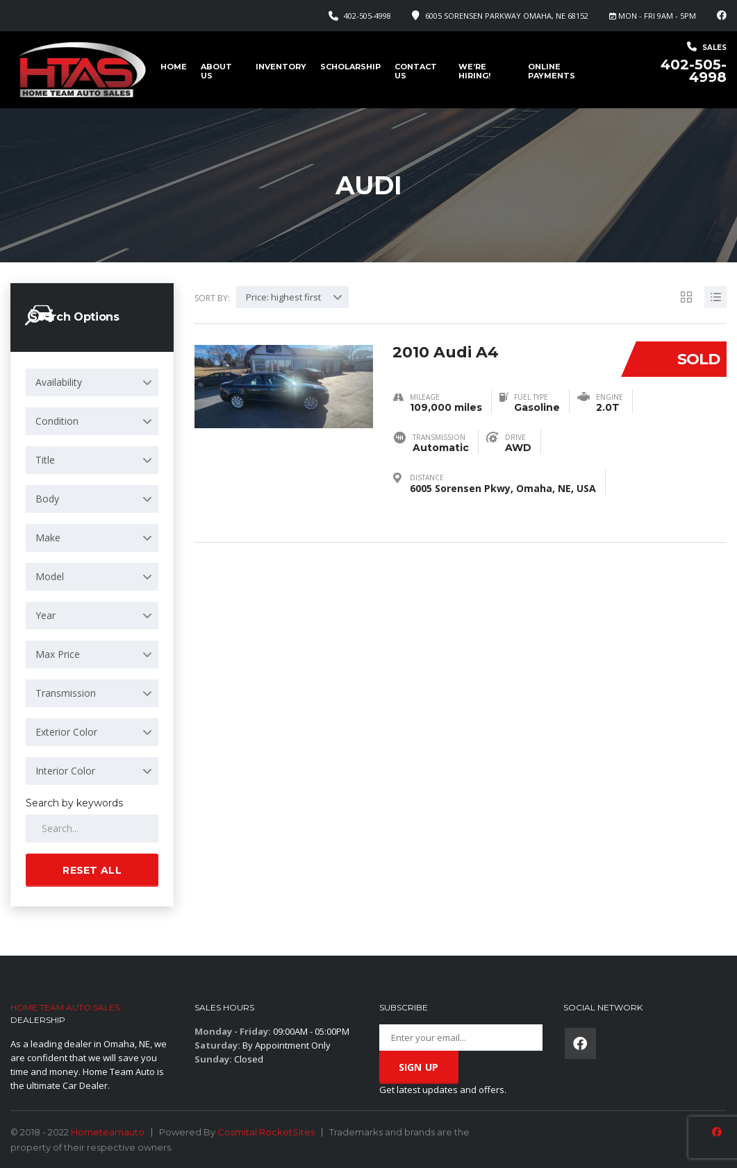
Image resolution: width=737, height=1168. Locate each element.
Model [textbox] (49, 576)
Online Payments (551, 71)
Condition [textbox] (56, 421)
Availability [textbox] (58, 382)
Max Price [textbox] (57, 654)
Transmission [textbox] (65, 693)
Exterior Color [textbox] (66, 731)
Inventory (281, 66)
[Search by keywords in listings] (92, 829)
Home (173, 66)
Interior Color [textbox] (65, 770)
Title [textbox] (45, 459)
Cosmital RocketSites (266, 1131)
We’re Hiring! (474, 71)
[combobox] (92, 382)
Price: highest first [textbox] (283, 297)
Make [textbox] (47, 537)
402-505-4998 (367, 15)
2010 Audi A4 (445, 350)
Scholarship (350, 66)
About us (216, 71)
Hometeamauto (107, 1131)
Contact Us (416, 71)
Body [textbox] (47, 498)
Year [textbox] (45, 615)
